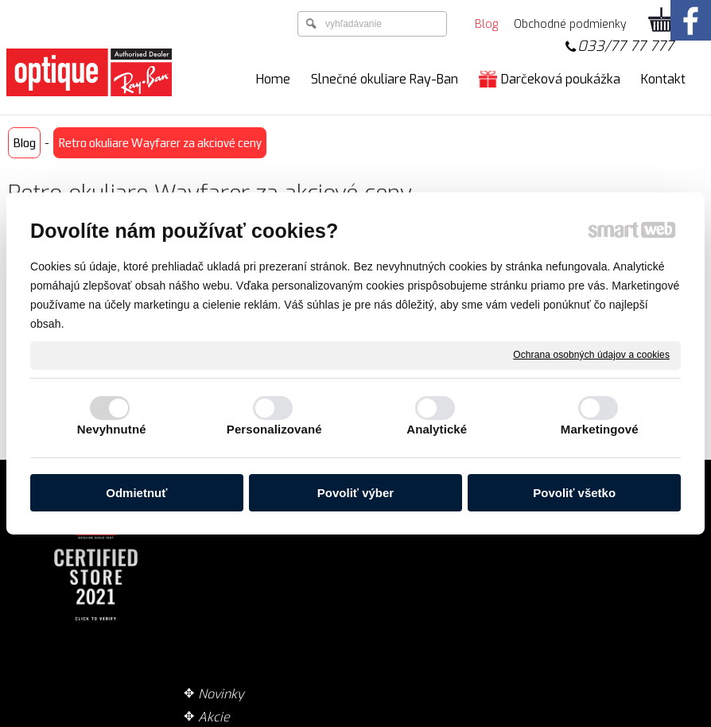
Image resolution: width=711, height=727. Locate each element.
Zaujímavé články (254, 577)
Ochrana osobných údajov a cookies (591, 354)
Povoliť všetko (574, 493)
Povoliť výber (355, 493)
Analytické (436, 429)
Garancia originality (443, 577)
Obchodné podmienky (448, 554)
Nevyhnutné (111, 429)
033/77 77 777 (625, 46)
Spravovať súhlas (608, 718)
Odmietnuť (136, 493)
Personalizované (274, 429)
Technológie (239, 554)
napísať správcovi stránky (319, 718)
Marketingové (600, 429)
